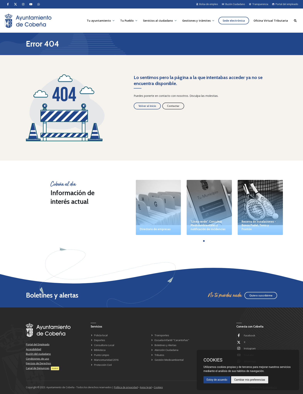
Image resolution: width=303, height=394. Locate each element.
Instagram (250, 348)
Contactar (173, 105)
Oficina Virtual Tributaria (271, 20)
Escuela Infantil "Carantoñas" (172, 340)
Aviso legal (146, 387)
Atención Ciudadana (166, 350)
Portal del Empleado (37, 344)
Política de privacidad (126, 387)
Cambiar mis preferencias (249, 379)
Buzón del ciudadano (38, 354)
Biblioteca (100, 350)
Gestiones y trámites (196, 20)
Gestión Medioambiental (169, 360)
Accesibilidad (33, 349)
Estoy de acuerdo (217, 379)
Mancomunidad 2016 (106, 360)
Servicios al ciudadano (158, 20)
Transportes (162, 335)
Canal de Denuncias (37, 368)
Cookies (158, 387)
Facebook (249, 335)
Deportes (99, 340)
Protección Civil (103, 365)
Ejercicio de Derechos (38, 363)
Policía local (101, 335)
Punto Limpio (101, 355)
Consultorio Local (104, 345)
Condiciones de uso (37, 358)
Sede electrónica (234, 20)
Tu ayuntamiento (99, 20)
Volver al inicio (147, 105)
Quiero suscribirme (260, 295)
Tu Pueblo (127, 20)
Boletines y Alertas (165, 345)
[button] (204, 241)
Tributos (159, 355)
